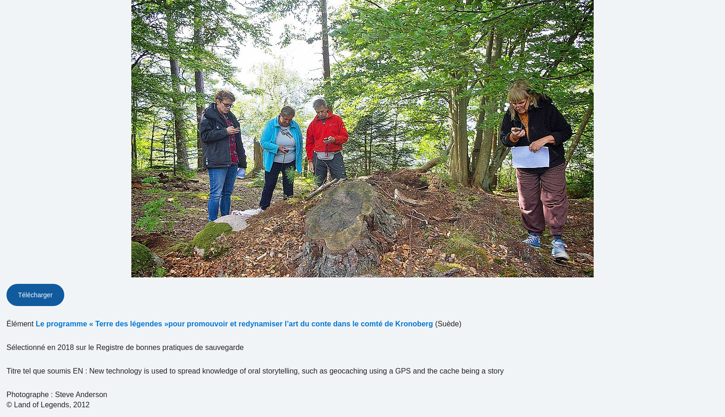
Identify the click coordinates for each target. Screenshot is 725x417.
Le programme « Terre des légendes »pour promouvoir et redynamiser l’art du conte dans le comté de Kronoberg (234, 324)
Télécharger (35, 295)
